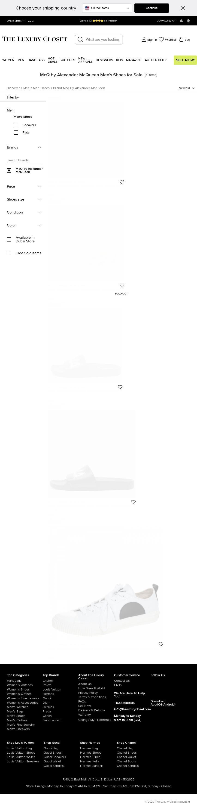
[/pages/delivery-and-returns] (96, 710)
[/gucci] (61, 698)
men (26, 88)
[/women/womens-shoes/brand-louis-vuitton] (10, 752)
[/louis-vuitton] (61, 689)
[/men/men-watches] (25, 707)
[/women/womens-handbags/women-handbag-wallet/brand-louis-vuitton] (10, 757)
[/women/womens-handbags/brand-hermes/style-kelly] (84, 761)
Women (8, 60)
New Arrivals (85, 60)
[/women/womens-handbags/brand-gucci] (47, 748)
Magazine (134, 60)
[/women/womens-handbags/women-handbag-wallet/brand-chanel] (120, 757)
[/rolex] (61, 685)
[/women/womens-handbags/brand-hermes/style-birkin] (84, 757)
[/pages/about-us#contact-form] (132, 680)
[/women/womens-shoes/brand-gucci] (47, 752)
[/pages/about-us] (96, 684)
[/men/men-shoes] (25, 716)
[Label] (102, 39)
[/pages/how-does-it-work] (96, 688)
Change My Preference (94, 719)
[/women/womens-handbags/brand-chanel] (120, 748)
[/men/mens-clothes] (25, 720)
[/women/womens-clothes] (25, 694)
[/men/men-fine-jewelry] (25, 724)
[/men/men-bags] (25, 711)
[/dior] (61, 702)
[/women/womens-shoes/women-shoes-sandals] (84, 766)
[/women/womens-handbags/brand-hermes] (84, 748)
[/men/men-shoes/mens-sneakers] (25, 729)
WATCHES (68, 60)
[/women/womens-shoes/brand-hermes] (84, 752)
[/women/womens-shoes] (25, 689)
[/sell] (96, 706)
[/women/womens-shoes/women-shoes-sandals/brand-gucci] (47, 766)
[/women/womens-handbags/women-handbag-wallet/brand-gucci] (47, 761)
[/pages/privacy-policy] (96, 692)
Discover (13, 88)
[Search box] (22, 160)
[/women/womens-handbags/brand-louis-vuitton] (10, 748)
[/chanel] (61, 680)
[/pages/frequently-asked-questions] (96, 701)
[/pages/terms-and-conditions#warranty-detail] (96, 714)
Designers (104, 60)
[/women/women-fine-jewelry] (25, 698)
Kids (119, 60)
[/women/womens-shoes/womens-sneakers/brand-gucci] (47, 757)
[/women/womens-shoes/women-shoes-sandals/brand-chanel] (120, 766)
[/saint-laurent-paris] (61, 720)
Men (21, 60)
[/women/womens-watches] (25, 685)
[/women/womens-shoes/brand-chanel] (120, 752)
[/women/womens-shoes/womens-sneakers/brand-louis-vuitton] (10, 761)
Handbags (36, 60)
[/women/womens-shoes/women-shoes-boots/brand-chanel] (120, 761)
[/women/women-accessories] (25, 702)
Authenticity (156, 60)
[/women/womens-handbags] (25, 680)
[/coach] (61, 716)
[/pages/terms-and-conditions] (96, 697)
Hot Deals (53, 60)
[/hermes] (61, 694)
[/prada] (61, 711)
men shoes (41, 88)
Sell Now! (185, 60)
